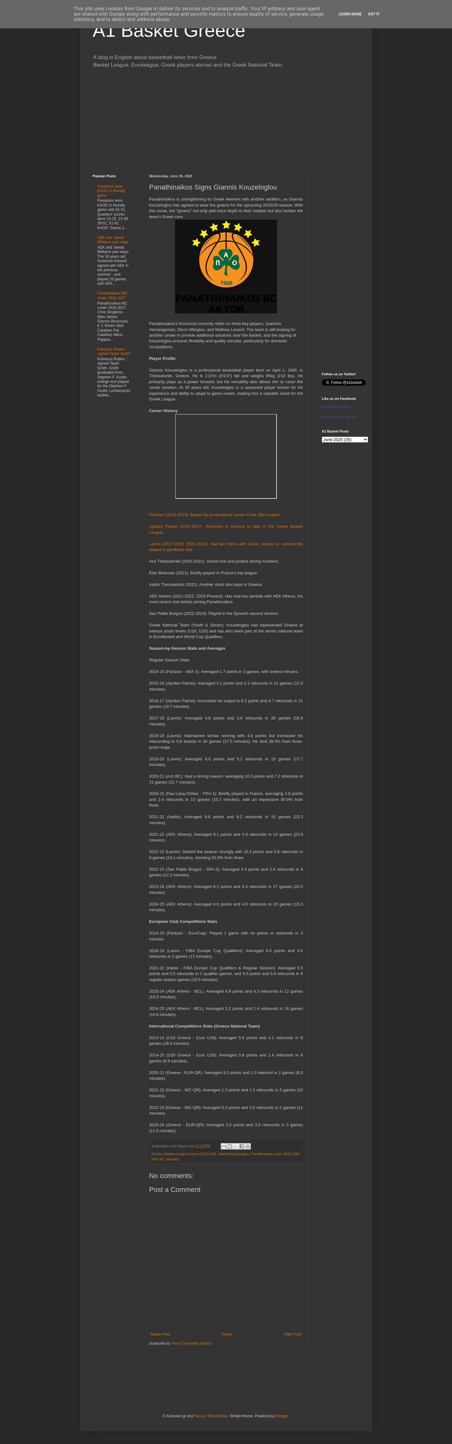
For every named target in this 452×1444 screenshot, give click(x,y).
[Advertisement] (226, 121)
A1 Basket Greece (169, 30)
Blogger (282, 1416)
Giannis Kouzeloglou (233, 1154)
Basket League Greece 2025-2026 (190, 1154)
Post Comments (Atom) (191, 1343)
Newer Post (160, 1334)
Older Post (292, 1334)
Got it (373, 14)
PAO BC (158, 1159)
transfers (172, 1159)
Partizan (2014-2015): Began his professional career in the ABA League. (215, 514)
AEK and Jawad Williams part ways (112, 239)
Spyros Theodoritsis (211, 1416)
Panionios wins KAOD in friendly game (111, 191)
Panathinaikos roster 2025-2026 (275, 1154)
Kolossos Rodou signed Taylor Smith (113, 351)
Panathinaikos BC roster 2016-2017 (112, 295)
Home (227, 1334)
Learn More (350, 14)
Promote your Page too (339, 417)
